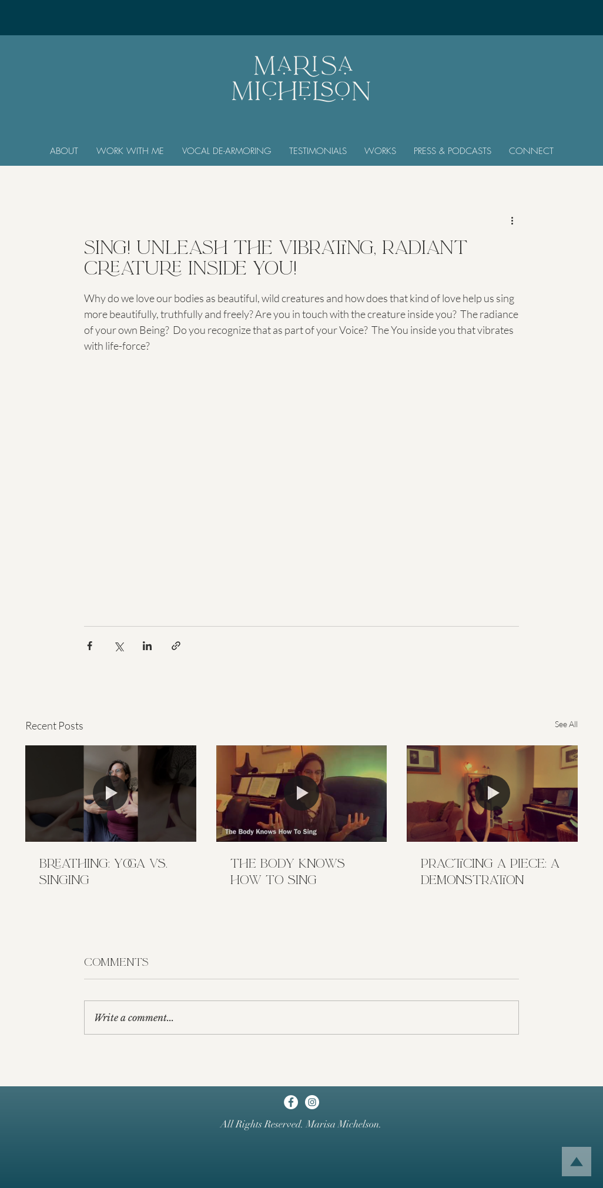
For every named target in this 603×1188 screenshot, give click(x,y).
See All (566, 724)
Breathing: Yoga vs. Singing (103, 872)
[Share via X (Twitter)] (118, 645)
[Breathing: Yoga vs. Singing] (110, 793)
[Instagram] (312, 1102)
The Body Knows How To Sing (287, 872)
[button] (64, 151)
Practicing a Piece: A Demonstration (490, 872)
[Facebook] (291, 1102)
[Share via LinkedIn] (147, 645)
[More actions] (512, 220)
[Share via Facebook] (89, 645)
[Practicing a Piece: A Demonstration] (492, 793)
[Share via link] (176, 645)
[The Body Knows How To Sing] (301, 793)
